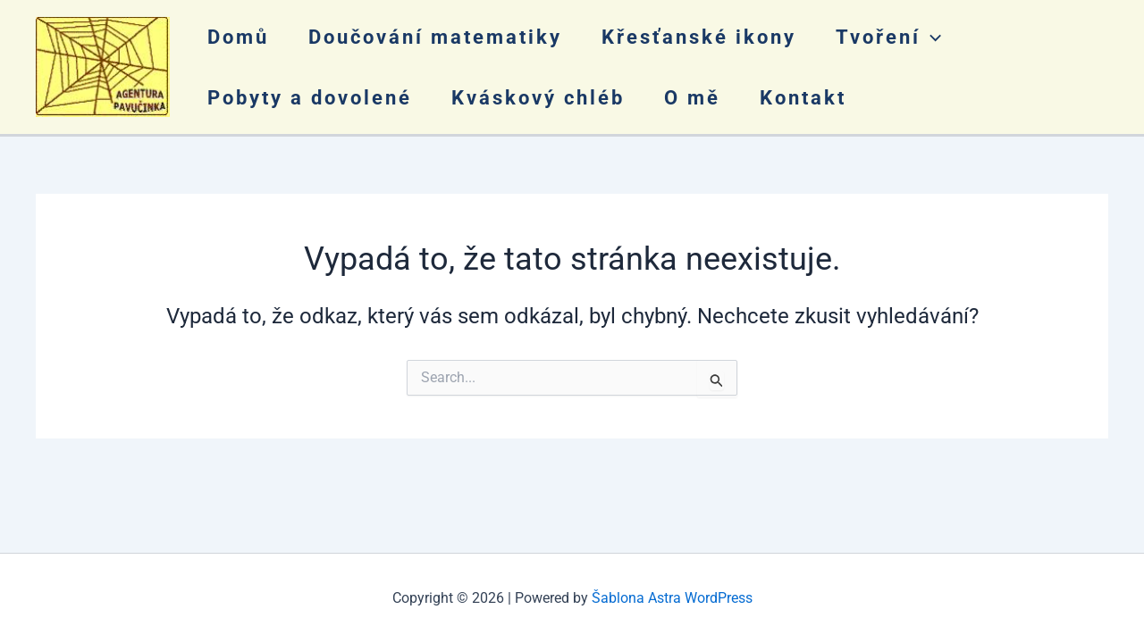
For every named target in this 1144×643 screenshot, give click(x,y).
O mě (692, 98)
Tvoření (888, 37)
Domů (238, 37)
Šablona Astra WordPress (672, 597)
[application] (931, 37)
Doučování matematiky (435, 37)
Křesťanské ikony (698, 37)
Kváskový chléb (538, 98)
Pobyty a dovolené (309, 98)
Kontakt (803, 98)
